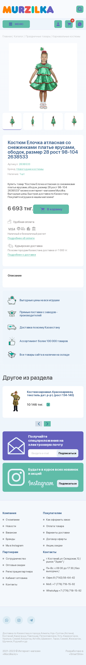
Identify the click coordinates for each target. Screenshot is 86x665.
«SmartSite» (76, 654)
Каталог (18, 36)
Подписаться (68, 483)
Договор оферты (56, 539)
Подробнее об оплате (21, 238)
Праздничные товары (38, 36)
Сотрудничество (16, 558)
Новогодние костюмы (30, 169)
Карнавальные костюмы (66, 36)
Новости (11, 526)
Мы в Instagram (14, 545)
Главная (7, 36)
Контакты (11, 584)
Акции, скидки (54, 545)
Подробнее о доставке (22, 254)
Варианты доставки (58, 532)
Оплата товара (55, 526)
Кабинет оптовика (16, 578)
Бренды (10, 539)
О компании (12, 519)
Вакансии (11, 532)
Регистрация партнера (19, 571)
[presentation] (38, 423)
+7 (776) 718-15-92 (63, 584)
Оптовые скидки (15, 565)
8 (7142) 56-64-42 (64, 577)
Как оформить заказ (58, 519)
